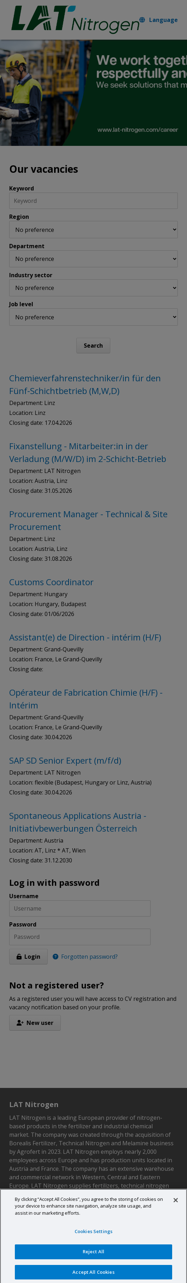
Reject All (93, 1254)
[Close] (175, 1203)
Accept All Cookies (93, 1275)
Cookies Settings (93, 1234)
